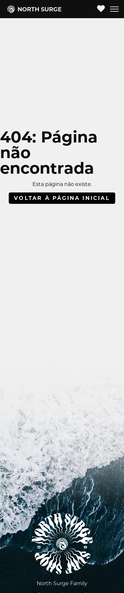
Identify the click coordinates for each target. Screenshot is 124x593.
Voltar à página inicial (62, 198)
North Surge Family (62, 583)
